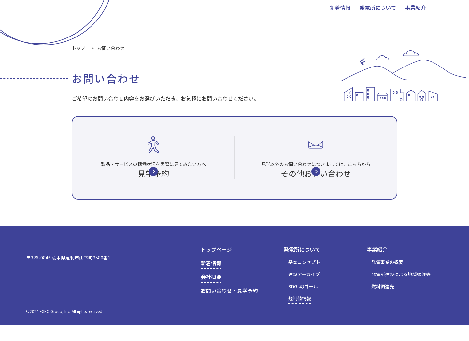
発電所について (302, 266)
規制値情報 (299, 315)
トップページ (216, 266)
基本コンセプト (304, 279)
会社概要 (334, 13)
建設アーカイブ (304, 291)
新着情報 (211, 280)
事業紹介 (377, 266)
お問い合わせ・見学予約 (401, 14)
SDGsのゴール (303, 303)
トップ (78, 48)
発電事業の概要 (387, 279)
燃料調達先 (382, 303)
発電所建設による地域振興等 (401, 291)
